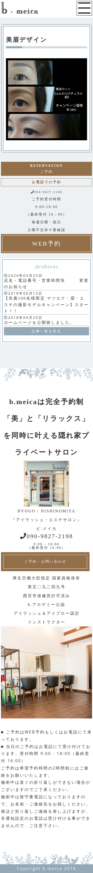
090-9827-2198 (46, 536)
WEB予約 (46, 243)
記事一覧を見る (46, 331)
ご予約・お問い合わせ (45, 561)
